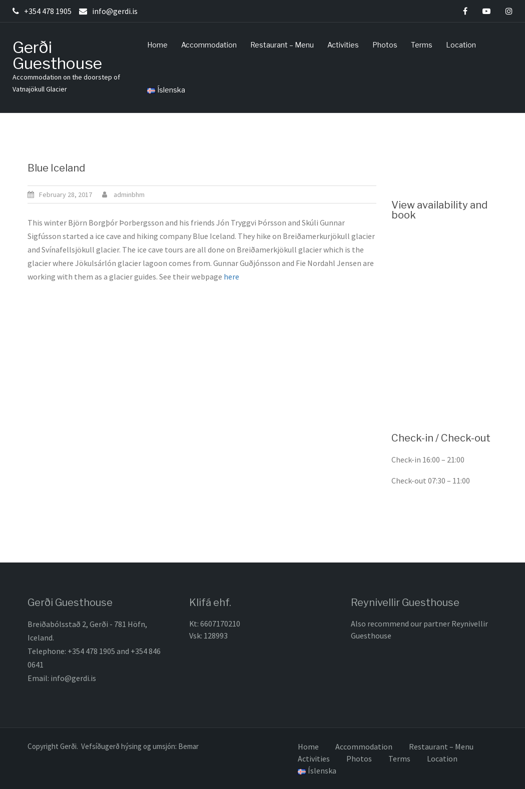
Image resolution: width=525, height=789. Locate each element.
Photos (384, 44)
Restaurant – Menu (282, 44)
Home (157, 44)
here (233, 277)
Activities (343, 44)
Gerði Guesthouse (57, 55)
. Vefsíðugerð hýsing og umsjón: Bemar (138, 746)
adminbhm (129, 194)
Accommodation (209, 44)
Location (461, 44)
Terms (421, 44)
